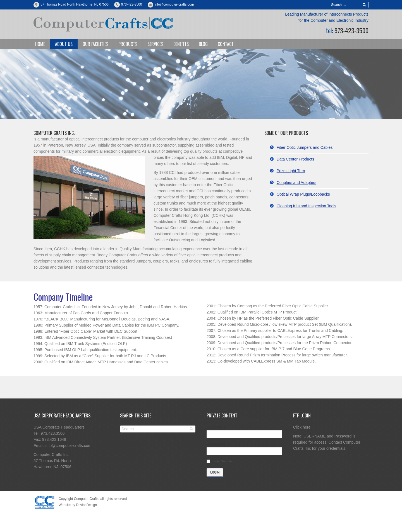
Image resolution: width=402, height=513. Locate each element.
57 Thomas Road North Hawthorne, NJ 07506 (74, 4)
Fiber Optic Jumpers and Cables (305, 147)
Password (216, 444)
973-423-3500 (131, 4)
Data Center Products (295, 159)
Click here (301, 427)
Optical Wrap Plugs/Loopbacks (303, 194)
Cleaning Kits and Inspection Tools (306, 206)
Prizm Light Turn (291, 171)
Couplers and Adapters (296, 182)
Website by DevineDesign (78, 505)
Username (216, 427)
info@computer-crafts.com (174, 4)
